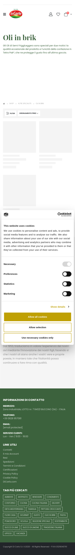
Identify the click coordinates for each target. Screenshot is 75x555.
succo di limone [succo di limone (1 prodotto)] (31, 527)
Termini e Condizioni (14, 465)
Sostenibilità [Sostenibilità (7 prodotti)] (61, 521)
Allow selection (37, 327)
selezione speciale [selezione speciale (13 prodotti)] (41, 521)
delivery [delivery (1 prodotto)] (56, 503)
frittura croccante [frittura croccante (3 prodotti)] (51, 509)
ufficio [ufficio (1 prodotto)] (8, 533)
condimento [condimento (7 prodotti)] (53, 497)
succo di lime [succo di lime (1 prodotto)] (11, 527)
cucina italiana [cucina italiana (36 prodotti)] (39, 503)
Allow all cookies (37, 316)
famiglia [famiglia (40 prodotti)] (32, 509)
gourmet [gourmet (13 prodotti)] (24, 515)
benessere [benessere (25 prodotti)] (37, 497)
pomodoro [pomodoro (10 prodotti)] (10, 521)
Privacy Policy (10, 473)
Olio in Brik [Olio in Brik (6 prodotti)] (50, 515)
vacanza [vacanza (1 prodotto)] (20, 533)
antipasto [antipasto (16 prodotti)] (23, 497)
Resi (5, 457)
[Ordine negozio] (29, 113)
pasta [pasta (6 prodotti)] (63, 515)
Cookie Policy (10, 477)
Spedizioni (8, 461)
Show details (58, 306)
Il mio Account (11, 453)
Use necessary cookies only (37, 337)
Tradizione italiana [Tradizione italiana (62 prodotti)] (53, 527)
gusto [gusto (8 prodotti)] (37, 515)
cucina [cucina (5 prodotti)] (23, 503)
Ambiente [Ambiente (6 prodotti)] (9, 497)
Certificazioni (10, 469)
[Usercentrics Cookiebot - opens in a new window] (57, 214)
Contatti (7, 449)
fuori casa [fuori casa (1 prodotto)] (10, 515)
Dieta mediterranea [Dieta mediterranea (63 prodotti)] (14, 509)
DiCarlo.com (10, 481)
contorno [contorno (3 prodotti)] (10, 503)
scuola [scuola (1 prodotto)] (24, 521)
